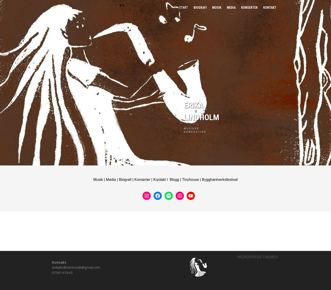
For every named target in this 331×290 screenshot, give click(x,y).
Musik (216, 7)
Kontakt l (161, 180)
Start (183, 7)
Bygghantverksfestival (220, 180)
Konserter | (143, 180)
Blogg (174, 180)
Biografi (200, 7)
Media (231, 7)
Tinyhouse (190, 180)
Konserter (249, 7)
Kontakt (269, 7)
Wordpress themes (257, 257)
